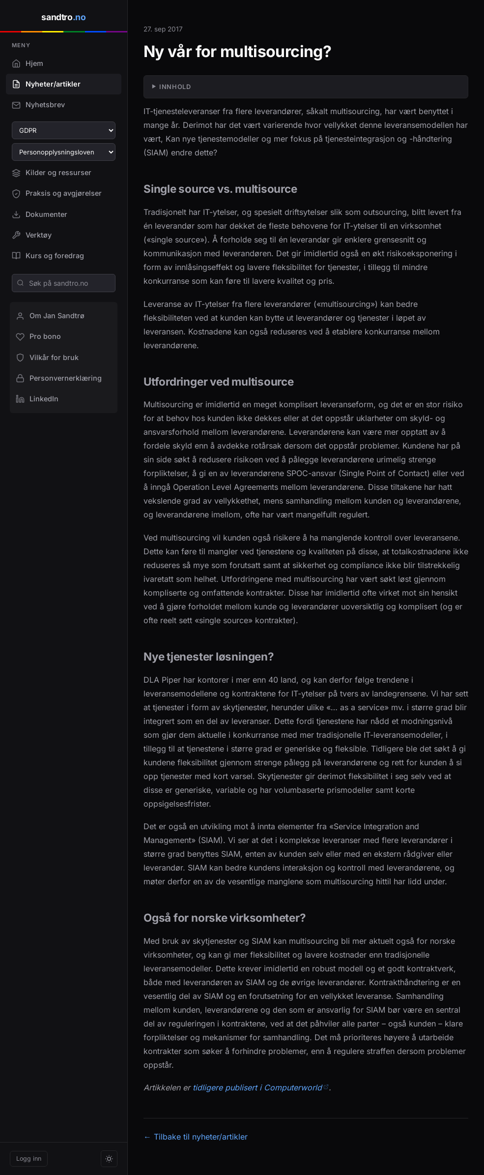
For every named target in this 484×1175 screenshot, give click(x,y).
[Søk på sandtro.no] (63, 283)
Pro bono (38, 336)
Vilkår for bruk (47, 357)
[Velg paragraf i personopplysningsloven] (63, 152)
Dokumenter (39, 214)
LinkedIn (37, 398)
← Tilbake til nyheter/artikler (195, 1137)
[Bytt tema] (109, 1158)
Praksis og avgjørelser (57, 193)
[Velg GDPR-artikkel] (63, 130)
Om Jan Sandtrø (50, 315)
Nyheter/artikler (46, 84)
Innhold (175, 86)
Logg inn (28, 1158)
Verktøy (32, 235)
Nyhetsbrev (38, 104)
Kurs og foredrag (48, 255)
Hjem (27, 63)
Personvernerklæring (59, 378)
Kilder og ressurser (51, 172)
